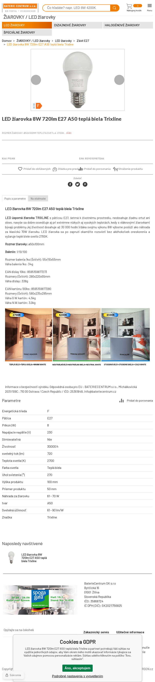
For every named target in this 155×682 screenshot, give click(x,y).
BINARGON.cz (144, 669)
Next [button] (119, 80)
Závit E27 (83, 41)
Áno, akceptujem (77, 668)
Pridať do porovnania (97, 168)
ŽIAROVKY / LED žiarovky (33, 41)
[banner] (20, 8)
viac (69, 132)
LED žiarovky (63, 41)
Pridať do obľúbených (37, 168)
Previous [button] (36, 80)
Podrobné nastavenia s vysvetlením (77, 676)
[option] (77, 80)
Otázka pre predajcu (68, 168)
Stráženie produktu (128, 168)
